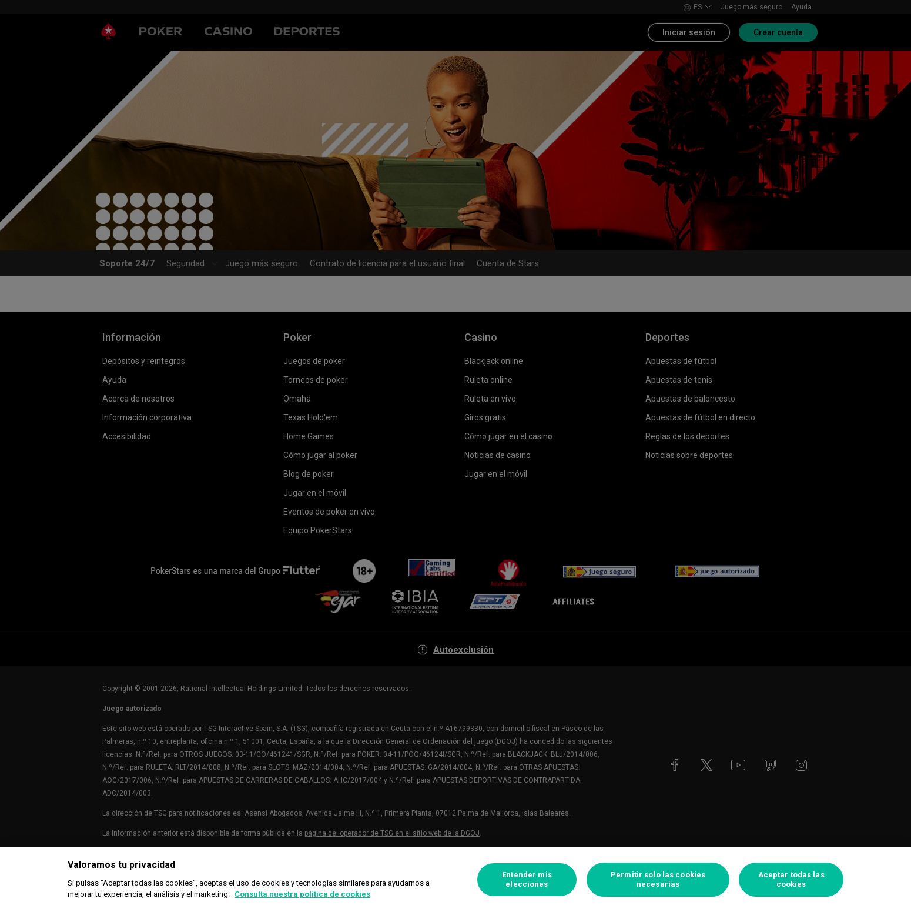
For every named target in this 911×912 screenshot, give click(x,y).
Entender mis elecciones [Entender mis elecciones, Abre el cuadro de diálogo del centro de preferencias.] (527, 879)
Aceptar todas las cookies (791, 879)
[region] (455, 879)
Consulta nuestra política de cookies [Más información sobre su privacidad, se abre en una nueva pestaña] (302, 894)
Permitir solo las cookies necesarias (658, 879)
